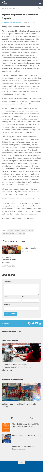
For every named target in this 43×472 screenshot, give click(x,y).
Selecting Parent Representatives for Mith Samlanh (9, 259)
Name (6, 297)
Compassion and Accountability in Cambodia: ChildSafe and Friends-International (16, 367)
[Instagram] (40, 323)
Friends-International (13, 22)
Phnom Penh (21, 234)
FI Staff (31, 230)
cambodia (24, 230)
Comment (8, 282)
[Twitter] (32, 323)
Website (7, 305)
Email (24, 297)
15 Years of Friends (13, 230)
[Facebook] (29, 323)
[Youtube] (36, 323)
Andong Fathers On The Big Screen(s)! (26, 435)
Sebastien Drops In (29, 248)
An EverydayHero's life (11, 8)
